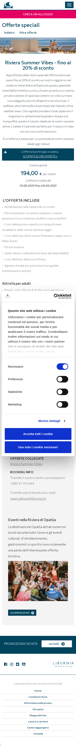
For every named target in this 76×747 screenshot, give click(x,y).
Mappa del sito (38, 715)
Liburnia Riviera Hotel (43, 683)
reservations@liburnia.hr (28, 498)
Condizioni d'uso (38, 696)
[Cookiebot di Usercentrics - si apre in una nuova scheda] (54, 296)
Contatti (38, 733)
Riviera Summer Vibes (26, 464)
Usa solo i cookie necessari (38, 447)
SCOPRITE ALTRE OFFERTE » (40, 156)
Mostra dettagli (49, 421)
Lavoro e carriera (38, 721)
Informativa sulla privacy (38, 702)
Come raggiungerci (38, 727)
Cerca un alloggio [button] (38, 14)
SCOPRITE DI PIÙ (22, 612)
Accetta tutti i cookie (38, 434)
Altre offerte (28, 32)
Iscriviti (56, 643)
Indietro (9, 32)
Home (38, 690)
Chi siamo (38, 709)
